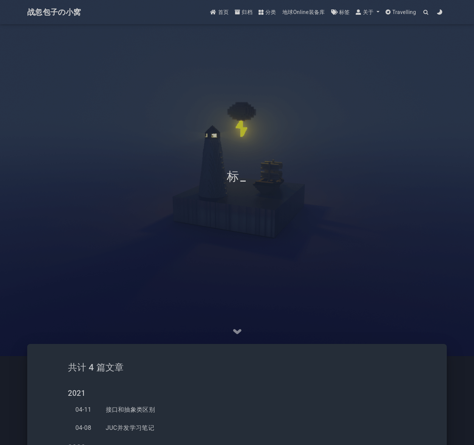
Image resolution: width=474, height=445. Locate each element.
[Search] (426, 12)
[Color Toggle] (440, 12)
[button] (367, 12)
